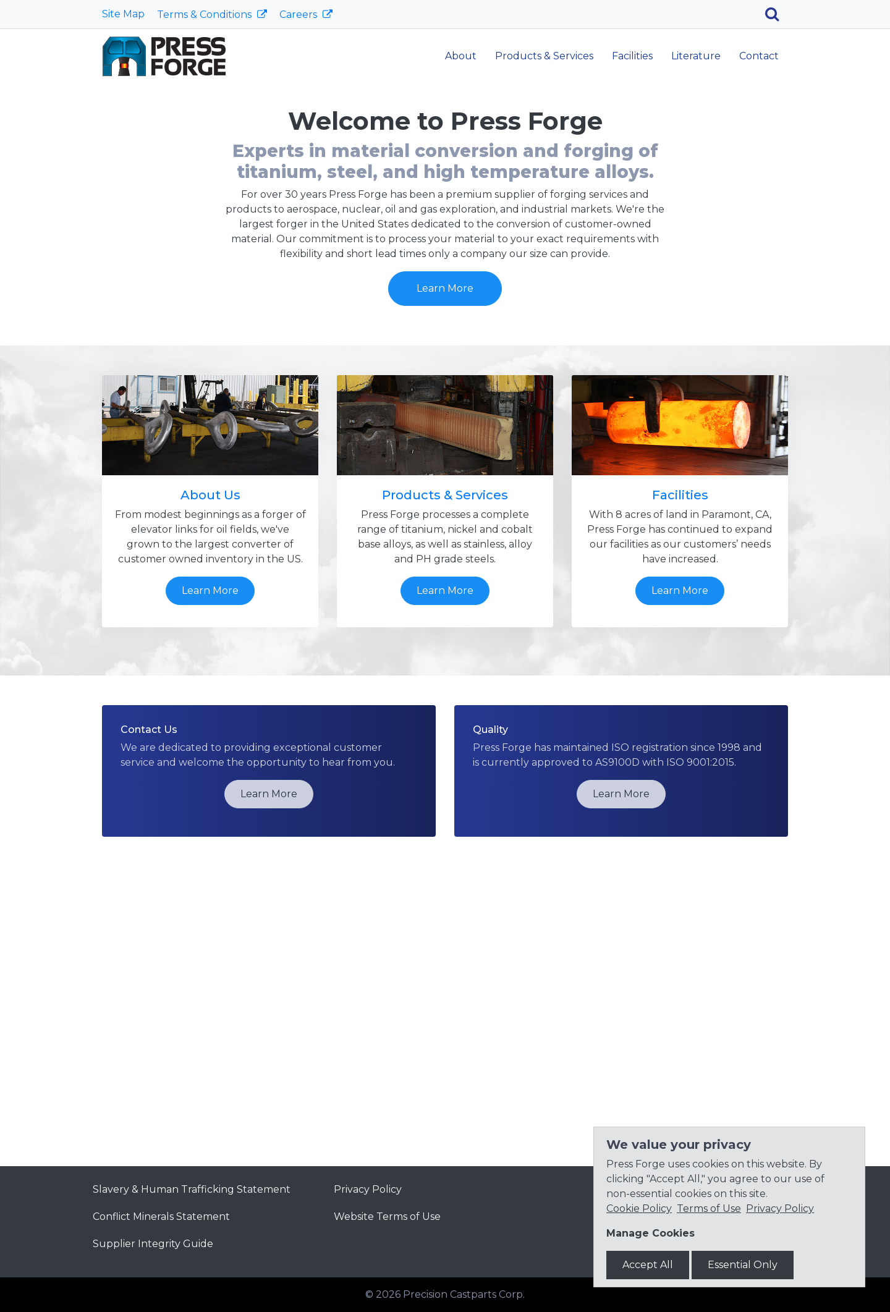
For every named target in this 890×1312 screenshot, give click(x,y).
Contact (759, 56)
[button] (67, 217)
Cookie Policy (639, 1208)
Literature (696, 56)
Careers (299, 14)
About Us (210, 775)
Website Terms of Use (387, 1216)
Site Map (123, 14)
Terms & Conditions (205, 14)
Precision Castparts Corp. (464, 1294)
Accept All (647, 1265)
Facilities (632, 56)
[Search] (776, 14)
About (461, 56)
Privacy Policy (368, 1189)
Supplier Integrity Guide (153, 1244)
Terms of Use (709, 1208)
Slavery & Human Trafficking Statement (191, 1189)
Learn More (445, 257)
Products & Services (544, 56)
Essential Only (743, 1265)
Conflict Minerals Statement (161, 1216)
